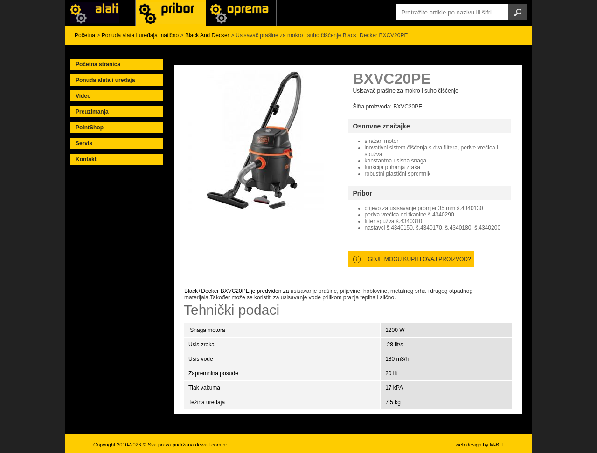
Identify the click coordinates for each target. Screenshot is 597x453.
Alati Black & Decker (171, 13)
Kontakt (86, 159)
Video (83, 96)
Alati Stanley (241, 13)
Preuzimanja (92, 111)
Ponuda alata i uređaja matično (140, 35)
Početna (85, 35)
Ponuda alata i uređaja (105, 80)
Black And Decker (207, 35)
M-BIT (497, 444)
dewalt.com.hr (211, 444)
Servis (84, 143)
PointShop (90, 127)
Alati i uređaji (100, 13)
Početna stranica (98, 64)
